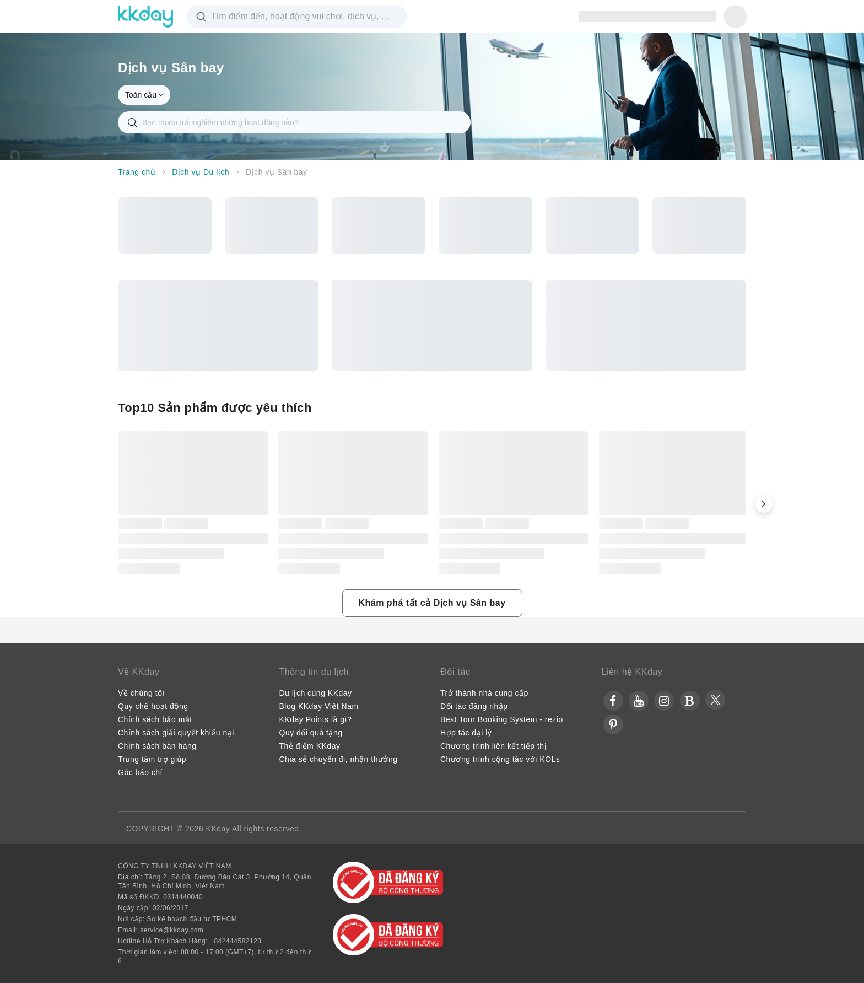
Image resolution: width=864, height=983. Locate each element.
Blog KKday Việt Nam (319, 706)
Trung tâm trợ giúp (152, 759)
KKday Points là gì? (315, 719)
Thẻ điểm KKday (310, 746)
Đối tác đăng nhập (474, 706)
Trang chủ (136, 172)
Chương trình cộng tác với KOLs (500, 759)
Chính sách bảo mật (155, 719)
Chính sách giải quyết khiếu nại (176, 732)
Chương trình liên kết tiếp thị (493, 746)
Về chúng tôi (141, 693)
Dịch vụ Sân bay (276, 172)
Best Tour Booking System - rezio (501, 719)
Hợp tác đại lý (466, 732)
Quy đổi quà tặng (311, 732)
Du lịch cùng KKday (315, 693)
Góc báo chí (140, 772)
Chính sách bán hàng (157, 746)
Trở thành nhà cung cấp (484, 693)
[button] (764, 504)
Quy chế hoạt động (153, 706)
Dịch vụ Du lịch (200, 172)
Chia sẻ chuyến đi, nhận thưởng (338, 759)
